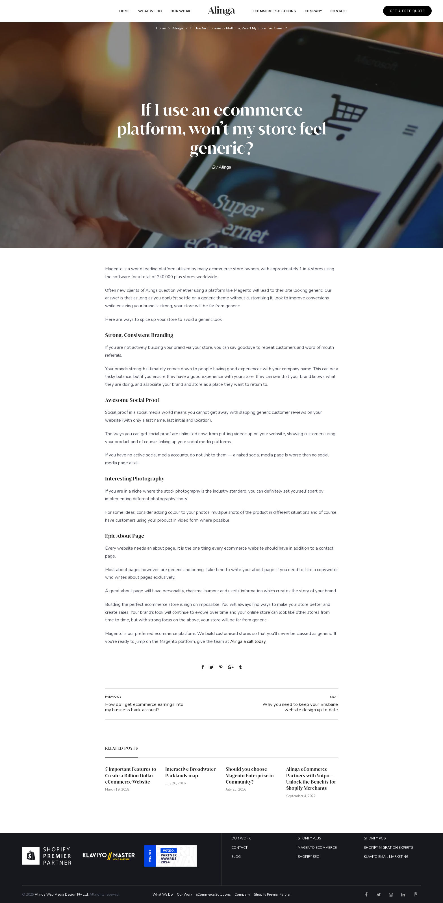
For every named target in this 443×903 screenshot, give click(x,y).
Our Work (180, 11)
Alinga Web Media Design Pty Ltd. (62, 894)
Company (242, 894)
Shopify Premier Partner (272, 894)
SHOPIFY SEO (309, 856)
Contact (338, 11)
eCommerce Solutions (274, 11)
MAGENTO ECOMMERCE (317, 847)
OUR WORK (241, 838)
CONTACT (239, 847)
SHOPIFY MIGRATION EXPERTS (388, 847)
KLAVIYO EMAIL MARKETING (386, 856)
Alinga (177, 28)
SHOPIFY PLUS (309, 838)
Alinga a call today (248, 641)
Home (124, 11)
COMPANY (313, 11)
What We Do (150, 11)
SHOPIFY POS (375, 838)
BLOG (236, 856)
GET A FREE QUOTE (407, 11)
